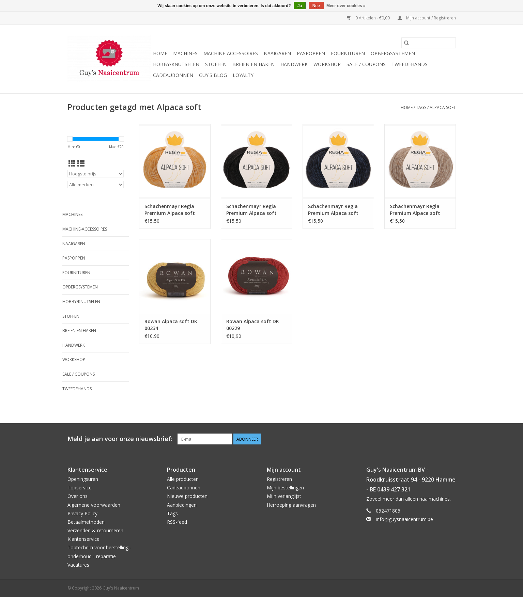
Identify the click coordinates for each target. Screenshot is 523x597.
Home (160, 53)
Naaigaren (277, 53)
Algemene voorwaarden (93, 505)
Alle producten (183, 479)
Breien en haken (253, 64)
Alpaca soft (443, 107)
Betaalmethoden (86, 522)
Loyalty (243, 75)
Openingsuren (82, 479)
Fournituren (348, 53)
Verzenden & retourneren (95, 530)
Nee (316, 5)
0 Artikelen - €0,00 (369, 18)
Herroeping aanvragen (291, 505)
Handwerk (294, 64)
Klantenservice (83, 539)
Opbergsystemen (393, 53)
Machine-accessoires (230, 53)
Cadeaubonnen (173, 75)
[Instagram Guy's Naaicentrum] (450, 439)
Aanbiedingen (182, 505)
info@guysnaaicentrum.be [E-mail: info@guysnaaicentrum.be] (404, 519)
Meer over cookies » (346, 5)
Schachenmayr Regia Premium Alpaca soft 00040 (169, 210)
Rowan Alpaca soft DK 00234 (170, 324)
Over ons (77, 496)
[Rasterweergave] (72, 163)
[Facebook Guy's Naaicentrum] (425, 439)
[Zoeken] (428, 42)
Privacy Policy (82, 513)
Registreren (279, 479)
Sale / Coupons (366, 64)
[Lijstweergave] (80, 163)
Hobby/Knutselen (176, 64)
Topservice (79, 487)
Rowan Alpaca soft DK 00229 (252, 324)
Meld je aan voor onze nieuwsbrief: (119, 438)
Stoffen (216, 64)
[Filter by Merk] (95, 184)
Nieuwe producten (187, 496)
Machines (185, 53)
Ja (299, 5)
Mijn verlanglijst (284, 496)
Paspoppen (311, 53)
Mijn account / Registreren (427, 18)
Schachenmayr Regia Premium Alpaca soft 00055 (333, 210)
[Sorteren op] (95, 173)
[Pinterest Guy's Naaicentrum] (438, 439)
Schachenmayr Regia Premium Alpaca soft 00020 (415, 210)
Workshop (327, 64)
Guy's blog (213, 75)
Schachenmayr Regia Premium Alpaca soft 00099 (251, 210)
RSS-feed (177, 522)
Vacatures (78, 565)
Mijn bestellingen (285, 487)
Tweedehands (409, 64)
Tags (421, 107)
